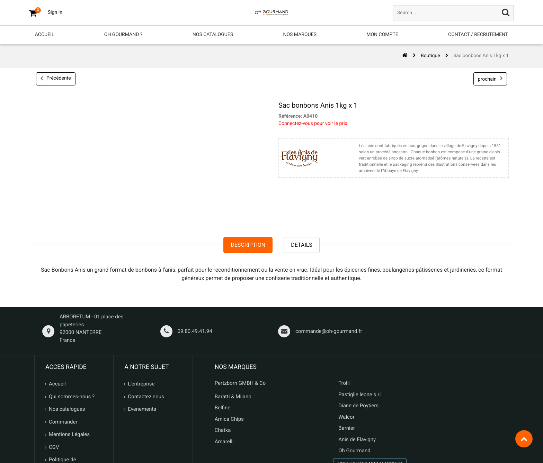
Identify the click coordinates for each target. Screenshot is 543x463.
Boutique (430, 43)
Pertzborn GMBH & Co (240, 317)
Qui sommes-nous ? (72, 330)
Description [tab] (248, 178)
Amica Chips (229, 352)
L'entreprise (141, 317)
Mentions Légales (69, 368)
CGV (54, 380)
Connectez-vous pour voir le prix (312, 97)
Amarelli (224, 375)
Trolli (344, 317)
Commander (63, 355)
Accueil (57, 317)
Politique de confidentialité (65, 397)
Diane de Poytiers (358, 339)
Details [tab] (301, 178)
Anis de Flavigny (357, 373)
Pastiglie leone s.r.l (360, 328)
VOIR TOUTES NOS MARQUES (370, 397)
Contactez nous (146, 330)
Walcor (346, 350)
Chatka (223, 364)
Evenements (142, 342)
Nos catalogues (67, 342)
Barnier (346, 361)
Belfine (223, 341)
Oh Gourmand (354, 384)
